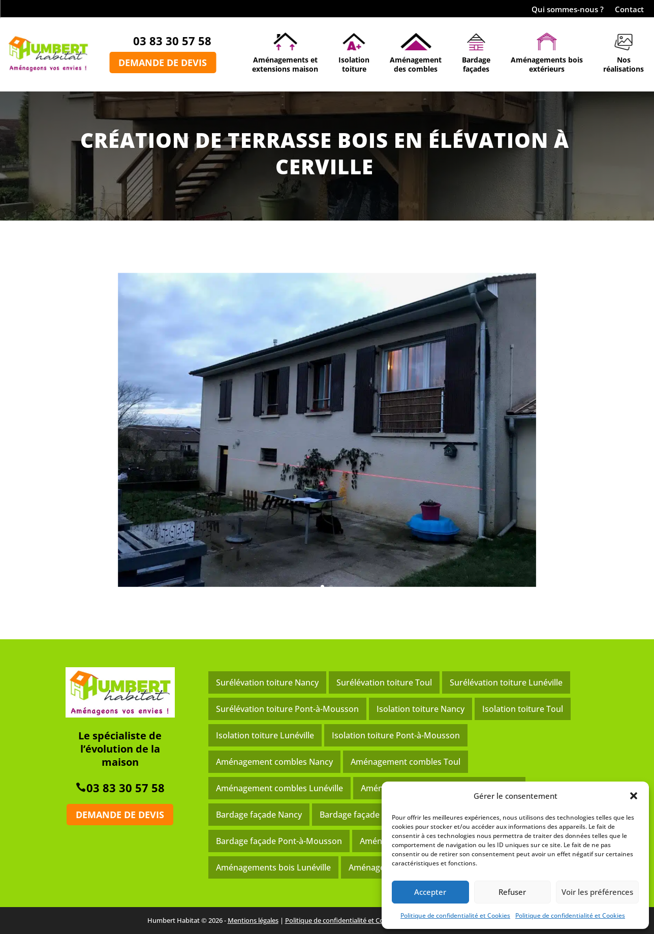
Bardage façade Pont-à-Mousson (279, 841)
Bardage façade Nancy (259, 814)
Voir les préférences (597, 892)
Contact (629, 10)
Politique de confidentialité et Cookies (455, 915)
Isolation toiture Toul (522, 708)
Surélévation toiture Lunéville (506, 682)
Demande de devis (162, 62)
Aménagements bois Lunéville (273, 867)
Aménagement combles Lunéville (279, 788)
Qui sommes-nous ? (568, 10)
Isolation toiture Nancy (420, 708)
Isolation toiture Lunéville (265, 735)
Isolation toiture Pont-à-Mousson (396, 735)
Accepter (430, 892)
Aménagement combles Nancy (274, 761)
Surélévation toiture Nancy (267, 682)
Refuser (512, 892)
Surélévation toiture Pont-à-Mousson (287, 708)
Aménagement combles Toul (405, 761)
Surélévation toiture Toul (384, 682)
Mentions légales (253, 920)
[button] (634, 796)
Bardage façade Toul (359, 814)
